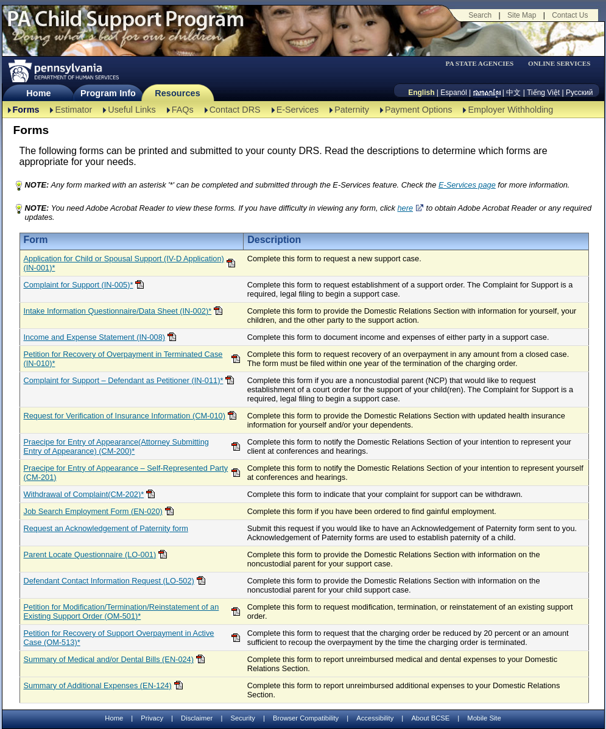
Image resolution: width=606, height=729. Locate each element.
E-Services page (467, 184)
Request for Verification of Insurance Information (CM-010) (124, 415)
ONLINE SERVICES (559, 63)
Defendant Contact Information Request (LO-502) (109, 580)
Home (38, 93)
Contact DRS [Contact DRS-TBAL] (235, 109)
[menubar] (484, 63)
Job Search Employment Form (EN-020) (93, 511)
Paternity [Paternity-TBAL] (351, 109)
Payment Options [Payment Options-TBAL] (418, 109)
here (405, 208)
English (421, 92)
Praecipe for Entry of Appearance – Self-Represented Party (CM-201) (126, 472)
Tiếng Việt (543, 92)
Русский (579, 92)
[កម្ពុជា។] (487, 92)
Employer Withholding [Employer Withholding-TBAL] (510, 109)
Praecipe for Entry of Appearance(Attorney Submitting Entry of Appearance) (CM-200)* (116, 446)
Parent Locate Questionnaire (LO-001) (90, 554)
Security (242, 718)
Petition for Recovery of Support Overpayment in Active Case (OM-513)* (119, 638)
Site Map (521, 15)
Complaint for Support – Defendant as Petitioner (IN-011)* (124, 380)
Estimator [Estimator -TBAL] (73, 109)
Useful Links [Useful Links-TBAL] (131, 109)
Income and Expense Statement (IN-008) (95, 337)
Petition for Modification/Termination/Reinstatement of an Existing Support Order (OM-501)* (121, 611)
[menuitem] (484, 63)
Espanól (453, 92)
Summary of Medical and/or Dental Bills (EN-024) (109, 659)
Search (479, 15)
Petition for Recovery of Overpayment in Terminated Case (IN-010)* (123, 359)
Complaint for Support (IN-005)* (78, 284)
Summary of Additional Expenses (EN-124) (98, 685)
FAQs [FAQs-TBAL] (183, 109)
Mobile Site (484, 718)
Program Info (108, 93)
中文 (513, 92)
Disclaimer (197, 718)
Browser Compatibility (306, 718)
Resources (177, 93)
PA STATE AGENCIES (479, 63)
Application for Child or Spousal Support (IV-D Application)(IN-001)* (124, 263)
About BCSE (430, 718)
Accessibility (374, 718)
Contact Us (570, 15)
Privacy (152, 718)
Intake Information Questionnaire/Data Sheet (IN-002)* (118, 310)
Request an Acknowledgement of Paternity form (106, 528)
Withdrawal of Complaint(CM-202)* (84, 494)
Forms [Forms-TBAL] (26, 109)
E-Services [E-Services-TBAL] (298, 109)
